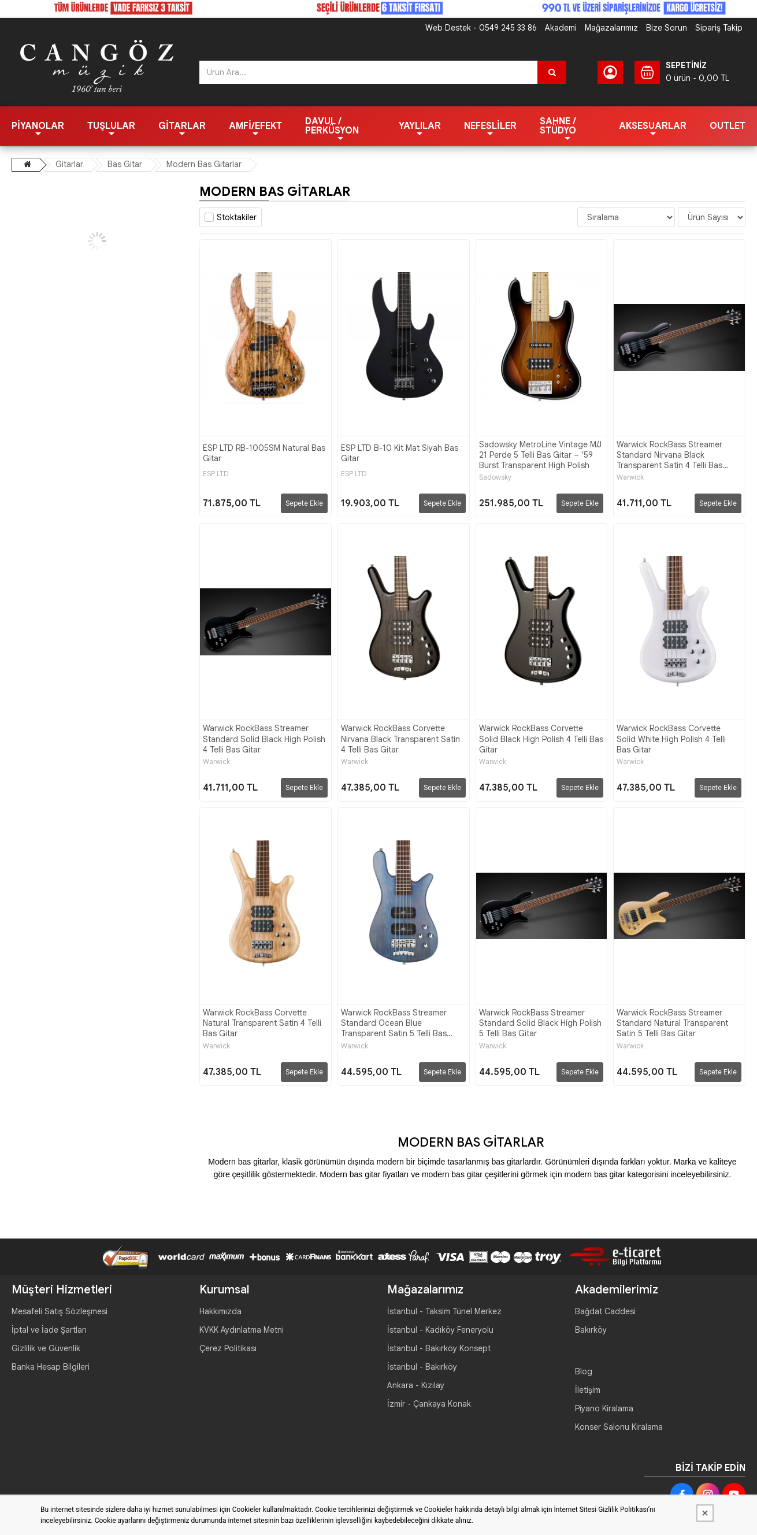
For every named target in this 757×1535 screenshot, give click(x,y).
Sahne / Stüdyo (558, 126)
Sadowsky (495, 477)
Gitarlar (182, 126)
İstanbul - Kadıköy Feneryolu (440, 1330)
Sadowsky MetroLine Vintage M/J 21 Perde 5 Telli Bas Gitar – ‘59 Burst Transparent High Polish (540, 454)
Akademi (561, 28)
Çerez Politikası (228, 1348)
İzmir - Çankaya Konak (429, 1404)
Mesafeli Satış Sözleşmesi (59, 1311)
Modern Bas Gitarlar (204, 164)
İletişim (587, 1390)
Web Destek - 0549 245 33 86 (481, 28)
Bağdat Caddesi (605, 1311)
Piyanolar (38, 126)
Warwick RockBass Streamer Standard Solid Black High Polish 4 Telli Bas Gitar (264, 738)
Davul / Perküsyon (332, 126)
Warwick (630, 477)
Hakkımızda (220, 1311)
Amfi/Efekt (255, 126)
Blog (583, 1371)
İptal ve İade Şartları (49, 1330)
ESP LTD (215, 474)
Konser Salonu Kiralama (619, 1427)
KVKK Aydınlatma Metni (241, 1330)
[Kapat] (705, 1513)
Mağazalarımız (611, 28)
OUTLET (727, 126)
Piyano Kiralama (604, 1408)
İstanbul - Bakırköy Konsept (439, 1348)
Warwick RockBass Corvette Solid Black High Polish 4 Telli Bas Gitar (541, 738)
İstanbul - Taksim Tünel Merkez (444, 1311)
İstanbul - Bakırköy (422, 1367)
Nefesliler (490, 126)
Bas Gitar (124, 164)
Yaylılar (420, 126)
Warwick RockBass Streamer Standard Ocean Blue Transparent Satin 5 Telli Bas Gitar (394, 1023)
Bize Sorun (666, 28)
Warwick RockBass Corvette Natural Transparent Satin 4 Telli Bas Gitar (262, 1023)
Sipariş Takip (719, 28)
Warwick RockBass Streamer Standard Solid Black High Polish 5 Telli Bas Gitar (540, 1023)
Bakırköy (591, 1330)
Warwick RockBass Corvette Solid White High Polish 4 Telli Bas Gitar (671, 738)
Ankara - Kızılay (415, 1385)
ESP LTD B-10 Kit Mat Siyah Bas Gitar (399, 453)
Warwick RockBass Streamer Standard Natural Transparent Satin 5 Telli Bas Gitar (672, 1023)
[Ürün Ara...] (551, 72)
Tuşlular (111, 126)
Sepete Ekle (304, 503)
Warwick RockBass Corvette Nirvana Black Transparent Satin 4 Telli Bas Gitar (400, 738)
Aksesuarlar (653, 126)
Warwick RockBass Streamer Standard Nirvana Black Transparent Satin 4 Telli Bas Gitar (669, 455)
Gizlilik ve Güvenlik (46, 1348)
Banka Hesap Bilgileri (51, 1367)
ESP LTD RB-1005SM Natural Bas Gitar (264, 453)
